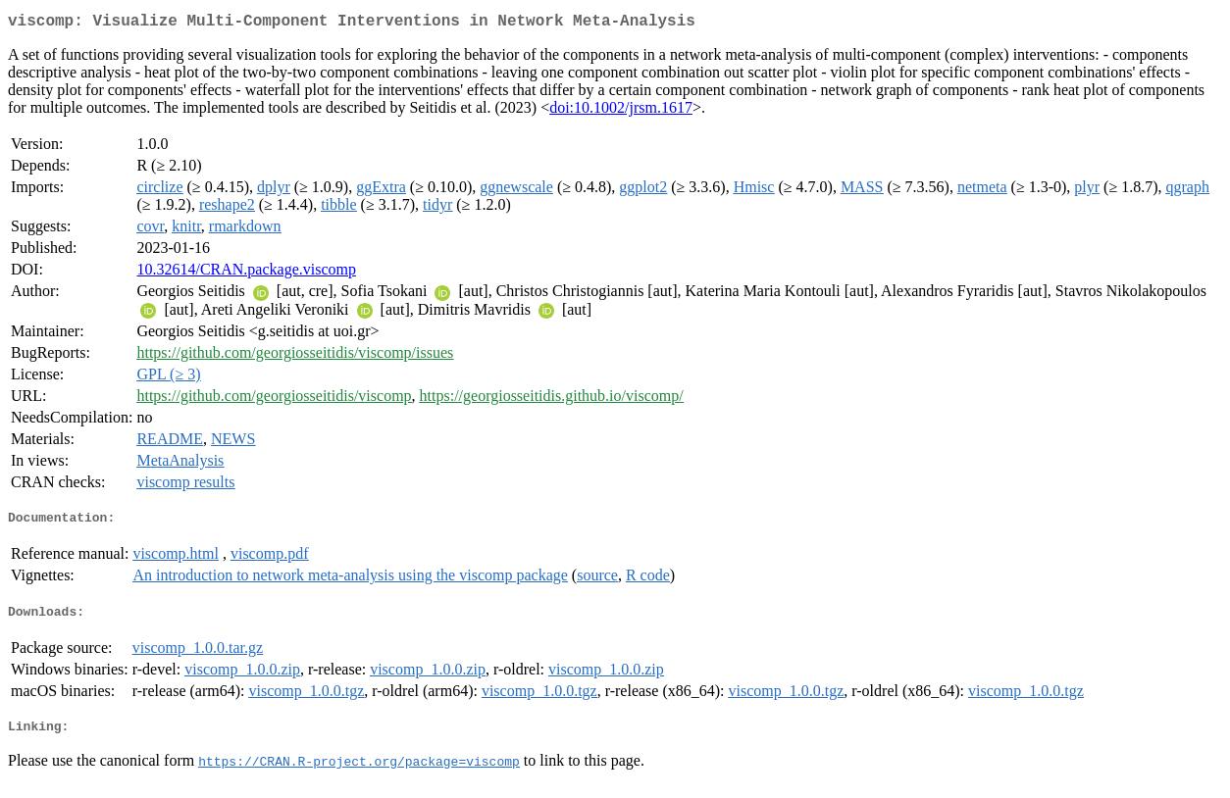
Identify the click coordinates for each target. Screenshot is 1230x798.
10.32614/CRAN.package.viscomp (246, 273)
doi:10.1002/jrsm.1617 (620, 111)
